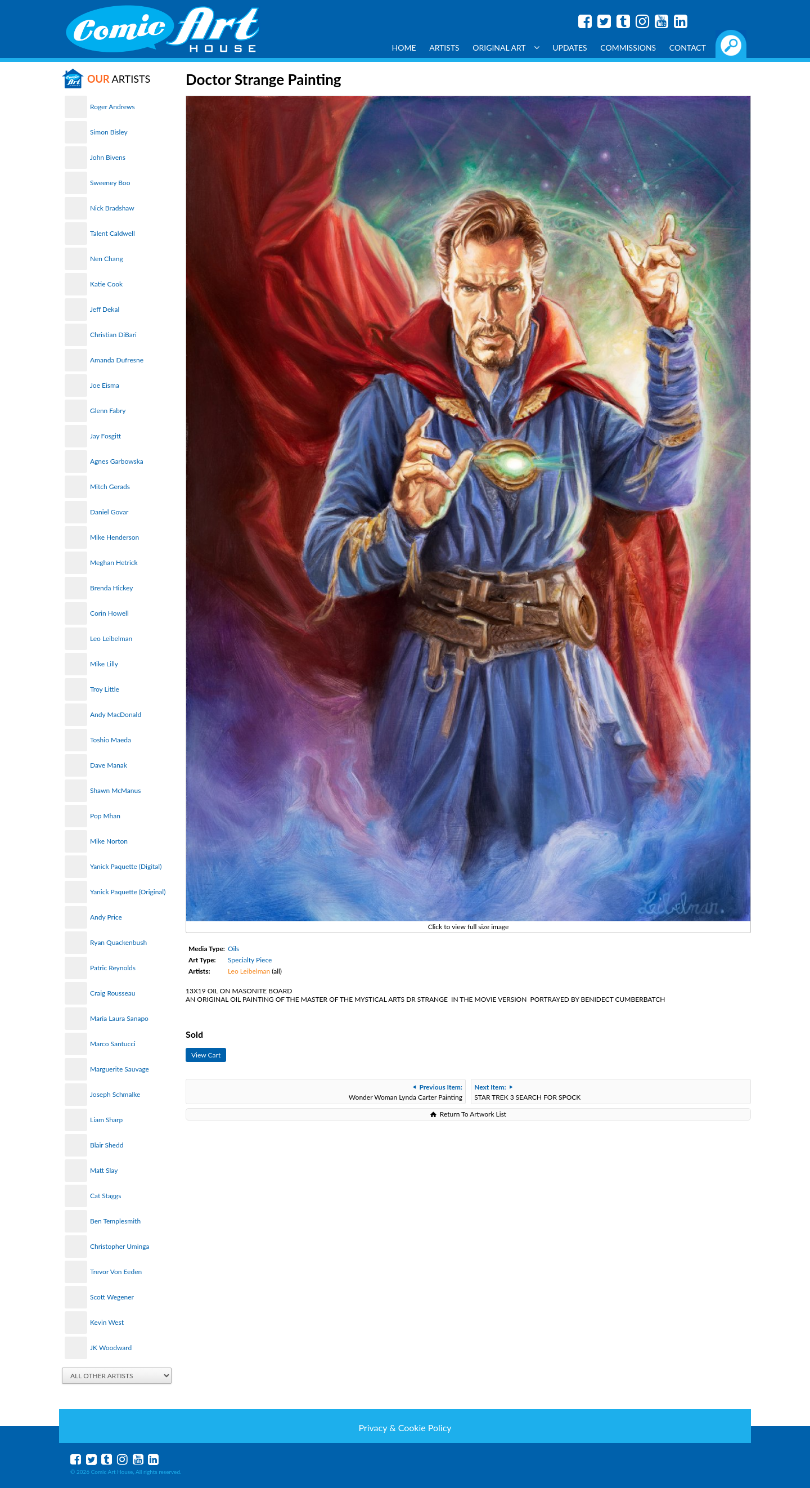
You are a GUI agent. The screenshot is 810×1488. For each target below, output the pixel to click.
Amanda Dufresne (116, 360)
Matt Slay (104, 1170)
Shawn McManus (115, 790)
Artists (444, 47)
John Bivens (107, 157)
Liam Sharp (106, 1119)
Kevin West (107, 1322)
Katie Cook (106, 284)
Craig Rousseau (112, 993)
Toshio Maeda (110, 740)
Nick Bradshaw (112, 208)
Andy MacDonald (115, 714)
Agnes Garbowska (116, 461)
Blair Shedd (106, 1145)
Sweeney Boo (110, 182)
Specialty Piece (250, 960)
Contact (687, 47)
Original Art (505, 47)
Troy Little (104, 689)
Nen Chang (106, 258)
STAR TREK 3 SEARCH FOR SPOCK (527, 1092)
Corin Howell (109, 613)
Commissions (628, 47)
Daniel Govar (109, 512)
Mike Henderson (114, 537)
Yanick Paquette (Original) (127, 892)
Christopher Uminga (119, 1246)
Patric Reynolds (113, 967)
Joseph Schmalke (115, 1094)
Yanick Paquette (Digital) (125, 866)
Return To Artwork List (473, 1114)
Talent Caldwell (112, 233)
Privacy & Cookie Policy (404, 1427)
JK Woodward (111, 1347)
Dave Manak (108, 765)
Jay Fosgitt (105, 436)
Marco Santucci (113, 1043)
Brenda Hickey (111, 588)
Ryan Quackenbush (118, 942)
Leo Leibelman (111, 638)
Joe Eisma (104, 385)
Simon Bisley (109, 132)
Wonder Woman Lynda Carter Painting (405, 1092)
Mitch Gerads (110, 486)
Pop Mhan (105, 816)
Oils (233, 948)
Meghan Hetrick (114, 562)
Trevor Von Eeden (116, 1271)
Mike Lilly (104, 664)
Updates (569, 47)
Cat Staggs (105, 1195)
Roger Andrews (112, 106)
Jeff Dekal (104, 309)
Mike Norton (109, 841)
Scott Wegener (112, 1297)
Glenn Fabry (108, 410)
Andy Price (106, 917)
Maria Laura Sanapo (119, 1018)
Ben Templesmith (115, 1221)
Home (404, 47)
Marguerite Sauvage (119, 1069)
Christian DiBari (113, 334)
